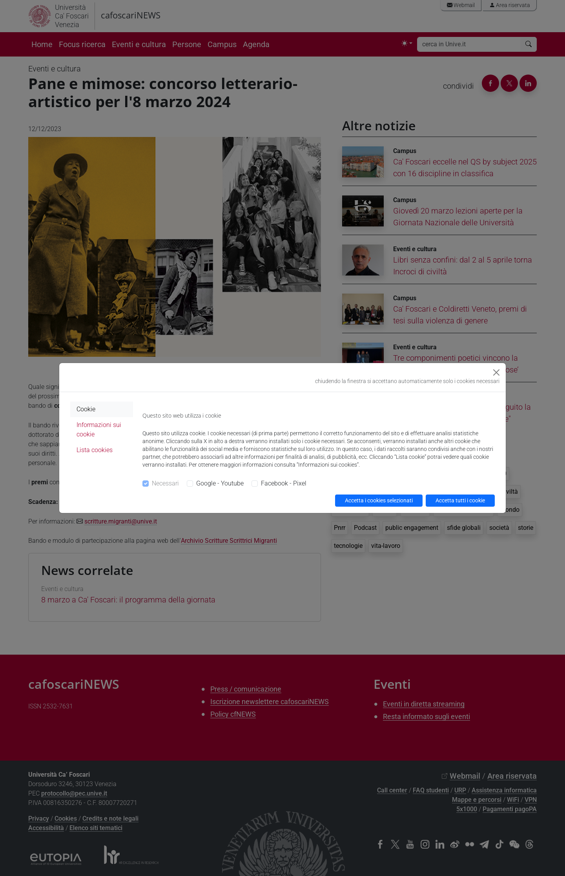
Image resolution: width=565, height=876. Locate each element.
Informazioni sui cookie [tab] (99, 429)
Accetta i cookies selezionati (379, 500)
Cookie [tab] (86, 409)
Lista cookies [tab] (95, 450)
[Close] (496, 372)
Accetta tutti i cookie (460, 500)
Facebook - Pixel (283, 483)
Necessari (165, 483)
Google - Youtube (220, 483)
